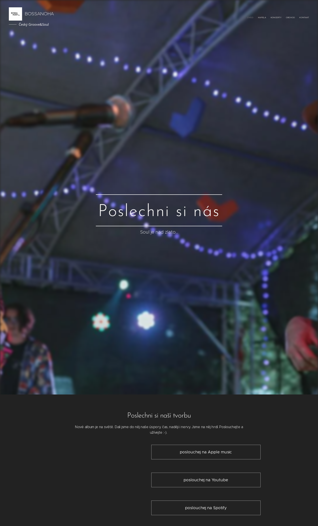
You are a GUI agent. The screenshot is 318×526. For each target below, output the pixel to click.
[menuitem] (292, 17)
